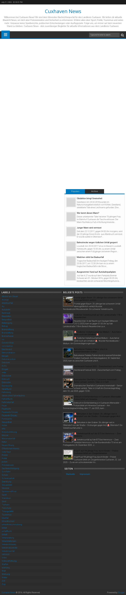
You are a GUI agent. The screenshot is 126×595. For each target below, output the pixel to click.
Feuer (4, 405)
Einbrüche (6, 382)
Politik (4, 458)
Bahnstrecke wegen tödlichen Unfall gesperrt (97, 242)
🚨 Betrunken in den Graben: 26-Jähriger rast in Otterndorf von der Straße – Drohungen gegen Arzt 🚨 (97, 416)
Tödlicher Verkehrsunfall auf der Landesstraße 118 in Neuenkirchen (98, 316)
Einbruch (6, 379)
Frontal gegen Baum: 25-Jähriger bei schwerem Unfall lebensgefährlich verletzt (98, 298)
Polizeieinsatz (8, 465)
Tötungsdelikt (8, 511)
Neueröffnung (8, 445)
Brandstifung (7, 333)
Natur (4, 442)
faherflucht (6, 389)
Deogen (5, 356)
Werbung (6, 574)
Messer (5, 435)
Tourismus (7, 515)
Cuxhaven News (63, 11)
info (3, 429)
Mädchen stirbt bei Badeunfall (90, 257)
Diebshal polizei (8, 359)
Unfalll (4, 534)
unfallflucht (7, 531)
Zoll (3, 581)
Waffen (5, 564)
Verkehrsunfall (8, 551)
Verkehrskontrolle (9, 548)
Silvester (5, 488)
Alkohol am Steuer (10, 296)
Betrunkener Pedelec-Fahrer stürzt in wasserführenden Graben (90, 350)
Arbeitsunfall (7, 303)
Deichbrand (7, 349)
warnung (6, 568)
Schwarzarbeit (8, 478)
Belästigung (7, 323)
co (3, 339)
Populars (75, 191)
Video (4, 558)
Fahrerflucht (7, 399)
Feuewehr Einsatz (9, 415)
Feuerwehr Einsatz (10, 412)
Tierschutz (6, 508)
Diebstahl (6, 362)
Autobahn (6, 309)
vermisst (5, 554)
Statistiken (6, 498)
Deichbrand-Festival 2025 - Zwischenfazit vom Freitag (98, 366)
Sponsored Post (9, 491)
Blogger (121, 592)
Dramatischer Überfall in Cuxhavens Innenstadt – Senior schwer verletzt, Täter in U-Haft (96, 380)
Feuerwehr (6, 409)
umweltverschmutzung (12, 524)
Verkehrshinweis (9, 544)
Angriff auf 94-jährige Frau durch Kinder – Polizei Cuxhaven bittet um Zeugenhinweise (96, 452)
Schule (5, 475)
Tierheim (5, 505)
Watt (4, 571)
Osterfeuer (6, 452)
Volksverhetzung (9, 561)
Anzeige (5, 300)
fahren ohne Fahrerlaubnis (13, 395)
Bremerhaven (7, 336)
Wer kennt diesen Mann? (88, 213)
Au (3, 306)
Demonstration (8, 353)
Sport (4, 495)
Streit (4, 501)
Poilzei (5, 455)
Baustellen (6, 316)
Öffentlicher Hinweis (10, 448)
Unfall (4, 528)
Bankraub (6, 313)
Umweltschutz (8, 521)
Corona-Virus (8, 343)
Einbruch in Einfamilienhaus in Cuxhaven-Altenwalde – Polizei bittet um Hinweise (98, 397)
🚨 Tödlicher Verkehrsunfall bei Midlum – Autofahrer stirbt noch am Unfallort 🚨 (98, 333)
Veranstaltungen (9, 541)
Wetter (4, 577)
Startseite (70, 474)
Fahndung (6, 392)
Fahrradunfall (8, 402)
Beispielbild (7, 319)
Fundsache (7, 419)
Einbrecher (6, 376)
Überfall (5, 518)
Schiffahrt (6, 471)
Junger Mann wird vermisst (89, 227)
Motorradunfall (8, 438)
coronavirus (7, 346)
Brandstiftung (8, 329)
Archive (94, 191)
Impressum (85, 474)
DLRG (4, 366)
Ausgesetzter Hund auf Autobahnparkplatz (96, 272)
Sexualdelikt (7, 485)
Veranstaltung (8, 538)
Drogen (5, 369)
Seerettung (6, 482)
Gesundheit (7, 422)
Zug (3, 584)
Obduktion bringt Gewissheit (89, 198)
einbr (4, 372)
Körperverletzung (9, 432)
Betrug (5, 326)
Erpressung (7, 386)
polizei (4, 462)
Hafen (4, 425)
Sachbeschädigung (10, 468)
